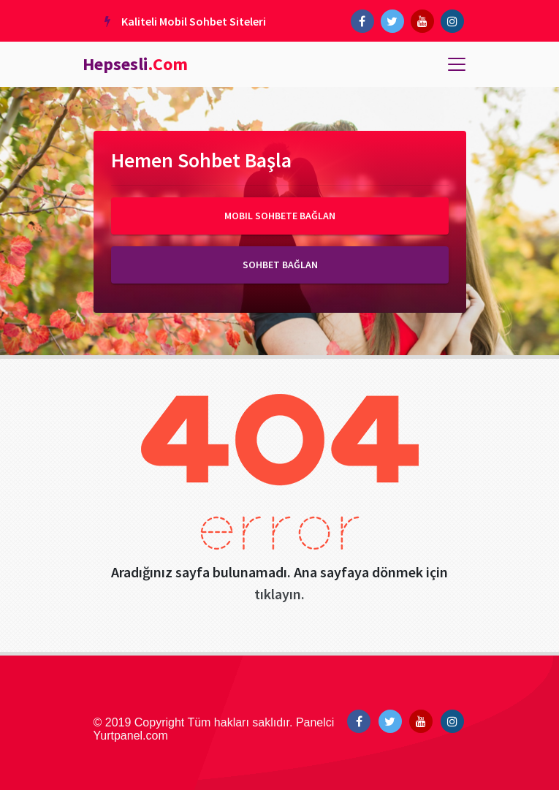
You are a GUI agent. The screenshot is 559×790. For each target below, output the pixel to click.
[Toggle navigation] (456, 64)
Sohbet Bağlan (279, 264)
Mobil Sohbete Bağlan (279, 215)
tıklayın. (279, 594)
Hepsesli (135, 64)
